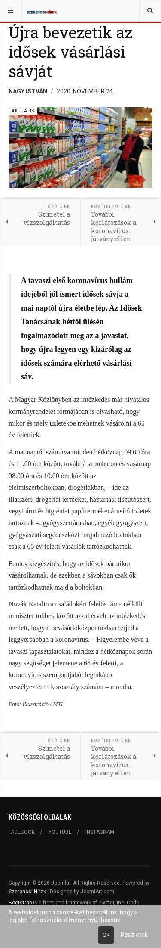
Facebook (22, 832)
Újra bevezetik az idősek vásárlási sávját (70, 51)
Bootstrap (20, 903)
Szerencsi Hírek (27, 892)
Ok (106, 935)
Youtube (60, 832)
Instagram (99, 832)
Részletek (134, 934)
